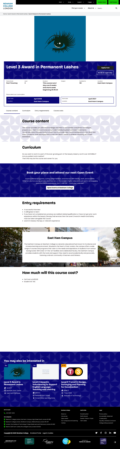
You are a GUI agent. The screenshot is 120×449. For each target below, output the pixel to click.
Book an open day (105, 73)
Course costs (58, 111)
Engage (90, 2)
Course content (12, 111)
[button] (114, 442)
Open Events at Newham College (60, 188)
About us (63, 414)
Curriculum (26, 111)
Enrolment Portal (35, 433)
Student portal (84, 414)
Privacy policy (103, 414)
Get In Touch (104, 8)
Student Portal (102, 2)
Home (5, 14)
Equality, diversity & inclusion (107, 420)
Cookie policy (103, 418)
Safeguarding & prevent (106, 423)
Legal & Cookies (48, 433)
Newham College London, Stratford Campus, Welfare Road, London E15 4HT (27, 422)
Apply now (105, 68)
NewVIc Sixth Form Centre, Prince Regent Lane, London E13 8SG (23, 426)
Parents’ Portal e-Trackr (86, 418)
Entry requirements (42, 111)
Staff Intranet (113, 2)
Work (60, 2)
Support (79, 2)
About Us (91, 8)
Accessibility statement (106, 416)
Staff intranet (84, 416)
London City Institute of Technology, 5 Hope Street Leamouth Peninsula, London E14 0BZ (30, 424)
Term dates (83, 420)
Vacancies (64, 416)
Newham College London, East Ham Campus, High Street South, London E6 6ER (28, 419)
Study (69, 2)
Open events (64, 418)
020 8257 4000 (10, 413)
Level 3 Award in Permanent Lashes (17, 14)
